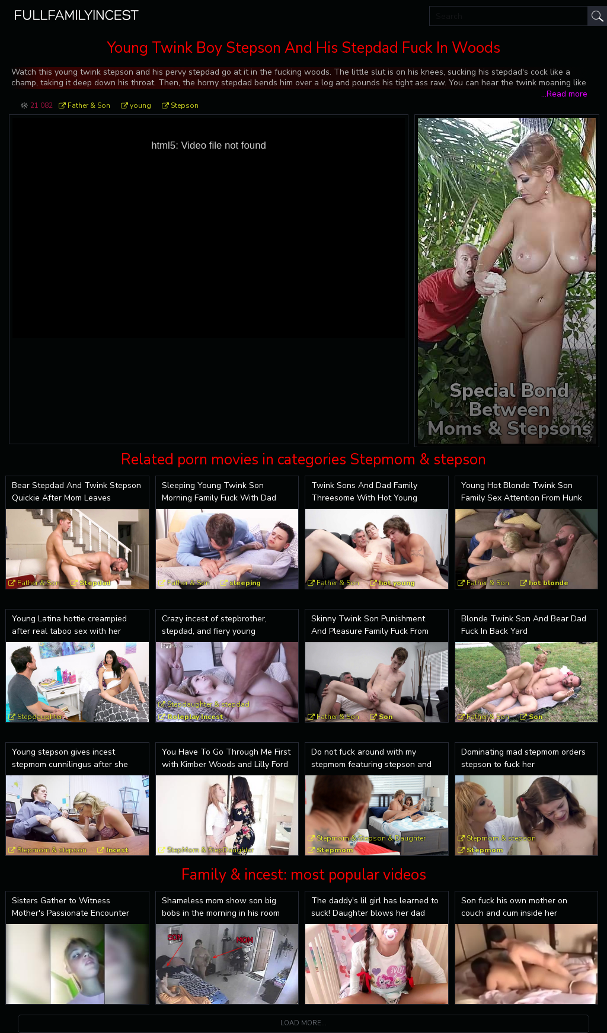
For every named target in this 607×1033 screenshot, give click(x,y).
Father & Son (89, 105)
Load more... (303, 1023)
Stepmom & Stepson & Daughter (371, 838)
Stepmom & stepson (52, 850)
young (140, 105)
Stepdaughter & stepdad (208, 704)
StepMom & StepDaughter (210, 850)
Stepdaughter (39, 716)
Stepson (185, 105)
